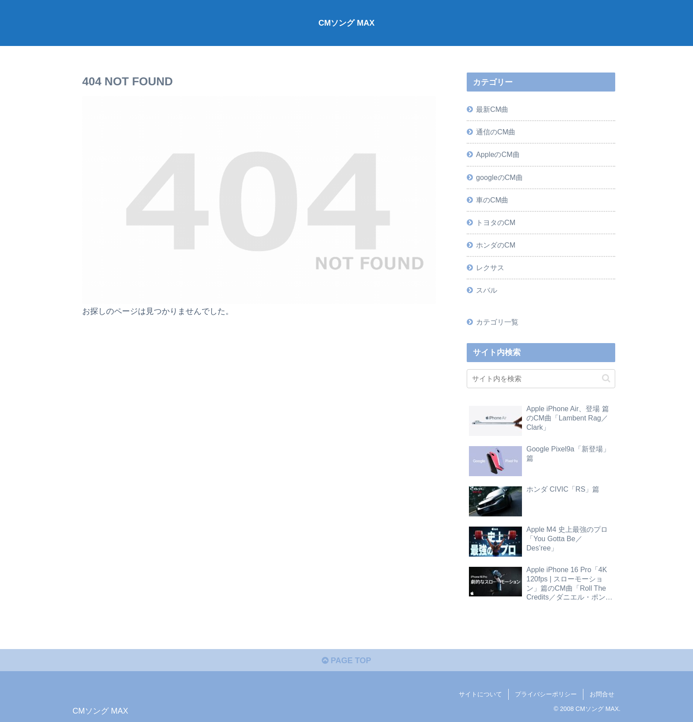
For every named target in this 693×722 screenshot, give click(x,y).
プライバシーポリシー (546, 694)
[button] (606, 378)
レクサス (490, 267)
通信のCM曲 (495, 132)
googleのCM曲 (499, 177)
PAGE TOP (346, 660)
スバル (486, 290)
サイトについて (480, 694)
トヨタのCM (495, 222)
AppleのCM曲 (498, 154)
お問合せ (602, 694)
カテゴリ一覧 (497, 322)
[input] (541, 378)
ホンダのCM (495, 245)
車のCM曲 (492, 200)
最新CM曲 (492, 109)
